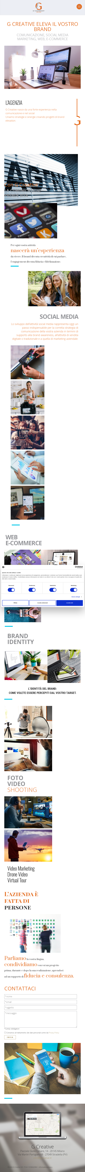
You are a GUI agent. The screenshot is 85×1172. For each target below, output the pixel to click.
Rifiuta (15, 603)
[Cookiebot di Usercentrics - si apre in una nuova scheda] (72, 567)
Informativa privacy (45, 1167)
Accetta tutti (69, 603)
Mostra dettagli (76, 596)
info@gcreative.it (42, 1158)
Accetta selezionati (42, 603)
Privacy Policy (54, 1033)
